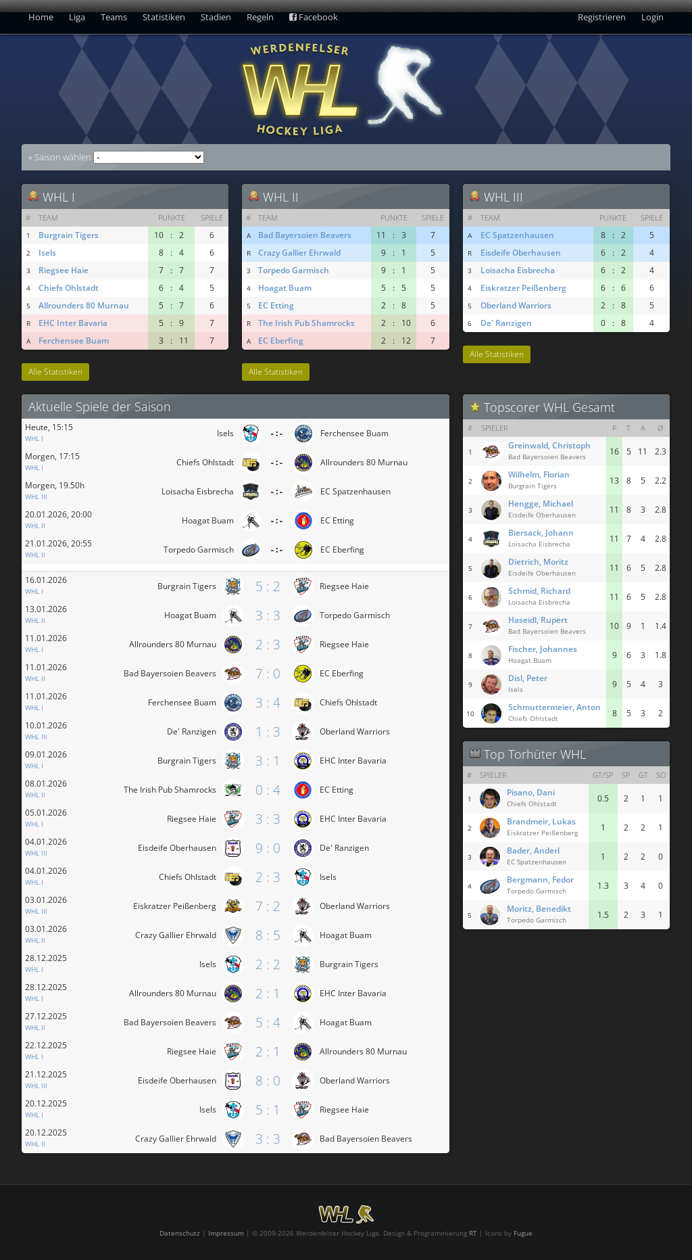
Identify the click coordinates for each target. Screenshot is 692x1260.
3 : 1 (267, 760)
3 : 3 (267, 615)
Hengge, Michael (540, 503)
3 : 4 (267, 702)
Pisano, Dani (531, 792)
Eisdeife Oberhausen (520, 252)
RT (473, 1233)
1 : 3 (267, 731)
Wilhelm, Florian (539, 474)
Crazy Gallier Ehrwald (299, 252)
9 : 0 (267, 848)
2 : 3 (267, 644)
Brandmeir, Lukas (541, 821)
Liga (77, 17)
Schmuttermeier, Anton (554, 707)
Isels (47, 252)
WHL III (36, 496)
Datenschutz (179, 1233)
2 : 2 (267, 964)
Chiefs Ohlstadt (69, 288)
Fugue (523, 1233)
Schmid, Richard (539, 591)
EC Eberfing (280, 340)
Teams (114, 17)
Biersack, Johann (541, 532)
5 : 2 (267, 586)
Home (40, 17)
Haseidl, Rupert (538, 620)
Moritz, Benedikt (539, 908)
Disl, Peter (527, 678)
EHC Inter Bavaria (73, 323)
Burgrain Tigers (69, 235)
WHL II (35, 525)
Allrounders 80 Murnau (84, 305)
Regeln (260, 17)
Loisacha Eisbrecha (517, 270)
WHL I (34, 438)
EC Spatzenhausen (517, 235)
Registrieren (602, 17)
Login (652, 17)
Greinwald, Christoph (549, 445)
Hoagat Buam (285, 288)
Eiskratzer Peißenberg (523, 288)
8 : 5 (267, 935)
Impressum (226, 1233)
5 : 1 (267, 1109)
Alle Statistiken (55, 371)
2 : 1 (267, 993)
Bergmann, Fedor (540, 879)
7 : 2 (267, 906)
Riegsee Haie (64, 270)
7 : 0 (267, 673)
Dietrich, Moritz (538, 561)
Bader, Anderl (533, 850)
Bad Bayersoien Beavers (304, 235)
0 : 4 (267, 789)
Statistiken (164, 17)
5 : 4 (267, 1022)
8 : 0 (267, 1080)
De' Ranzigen (506, 323)
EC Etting (276, 305)
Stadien (216, 17)
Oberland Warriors (515, 305)
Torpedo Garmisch (293, 270)
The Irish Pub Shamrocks (306, 323)
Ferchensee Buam (74, 340)
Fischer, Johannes (542, 649)
